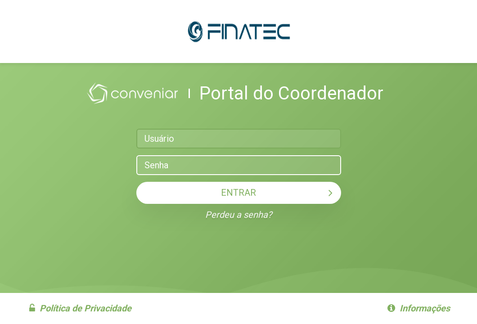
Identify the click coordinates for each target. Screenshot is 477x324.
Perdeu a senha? (238, 214)
